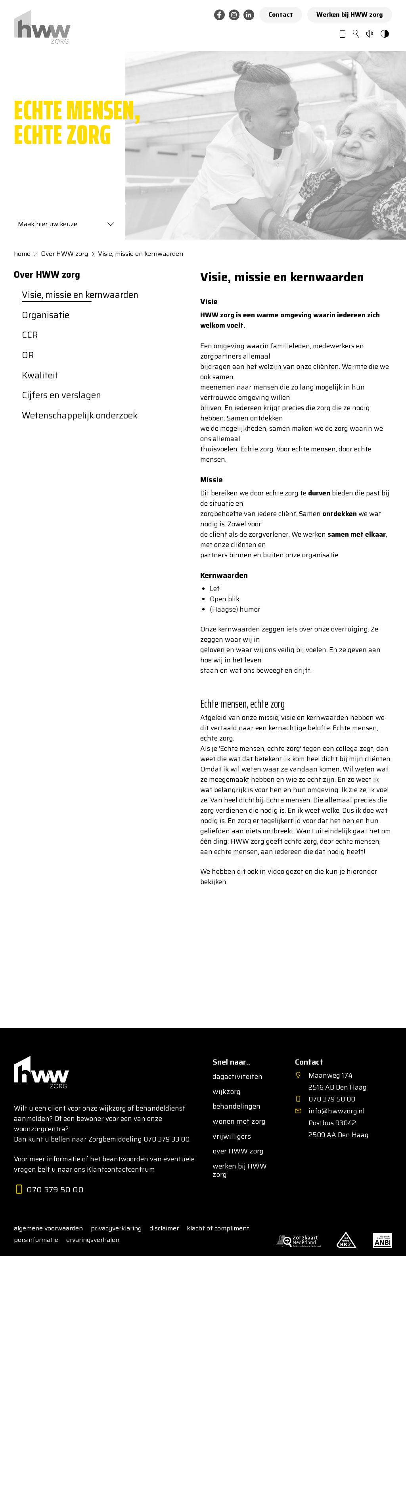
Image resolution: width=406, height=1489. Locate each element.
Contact (280, 14)
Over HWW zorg (64, 254)
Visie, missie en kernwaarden (140, 254)
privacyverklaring (116, 1228)
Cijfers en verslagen (61, 395)
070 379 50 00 (49, 1189)
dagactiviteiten (237, 1077)
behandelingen (236, 1106)
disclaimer (164, 1228)
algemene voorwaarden (48, 1228)
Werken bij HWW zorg (349, 14)
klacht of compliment (218, 1228)
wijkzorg (227, 1092)
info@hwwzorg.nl (336, 1111)
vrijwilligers (232, 1137)
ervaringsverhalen (92, 1239)
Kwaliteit (40, 375)
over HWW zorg (238, 1151)
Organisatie (45, 315)
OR (28, 355)
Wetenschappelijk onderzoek (80, 415)
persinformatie (36, 1239)
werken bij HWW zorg (240, 1170)
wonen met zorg (239, 1122)
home (22, 254)
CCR (30, 335)
